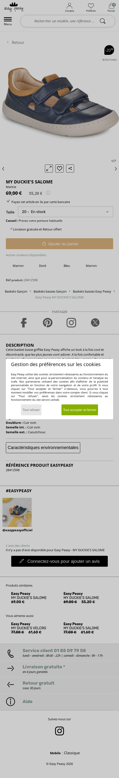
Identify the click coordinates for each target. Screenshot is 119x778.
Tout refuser (31, 410)
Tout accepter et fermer (79, 410)
